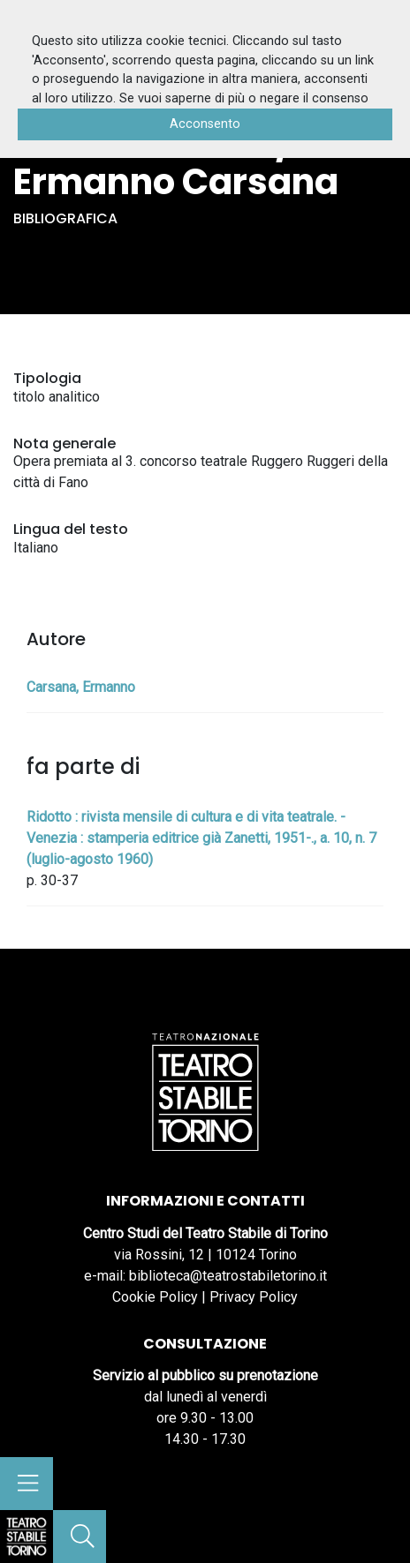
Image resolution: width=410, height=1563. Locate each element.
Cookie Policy (155, 1297)
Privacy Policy (253, 1297)
